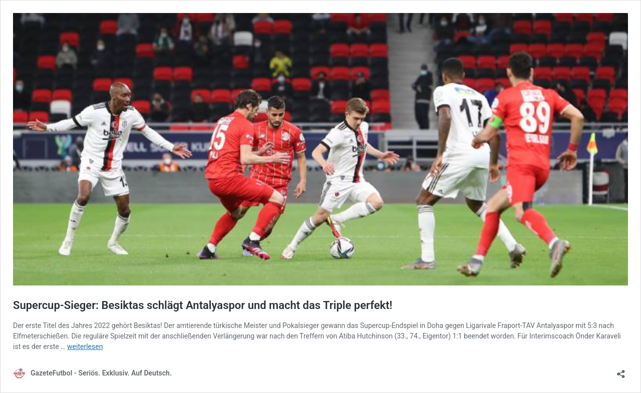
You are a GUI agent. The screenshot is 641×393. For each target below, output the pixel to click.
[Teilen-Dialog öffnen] (621, 370)
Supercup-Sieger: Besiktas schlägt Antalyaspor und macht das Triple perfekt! (202, 305)
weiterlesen (85, 346)
